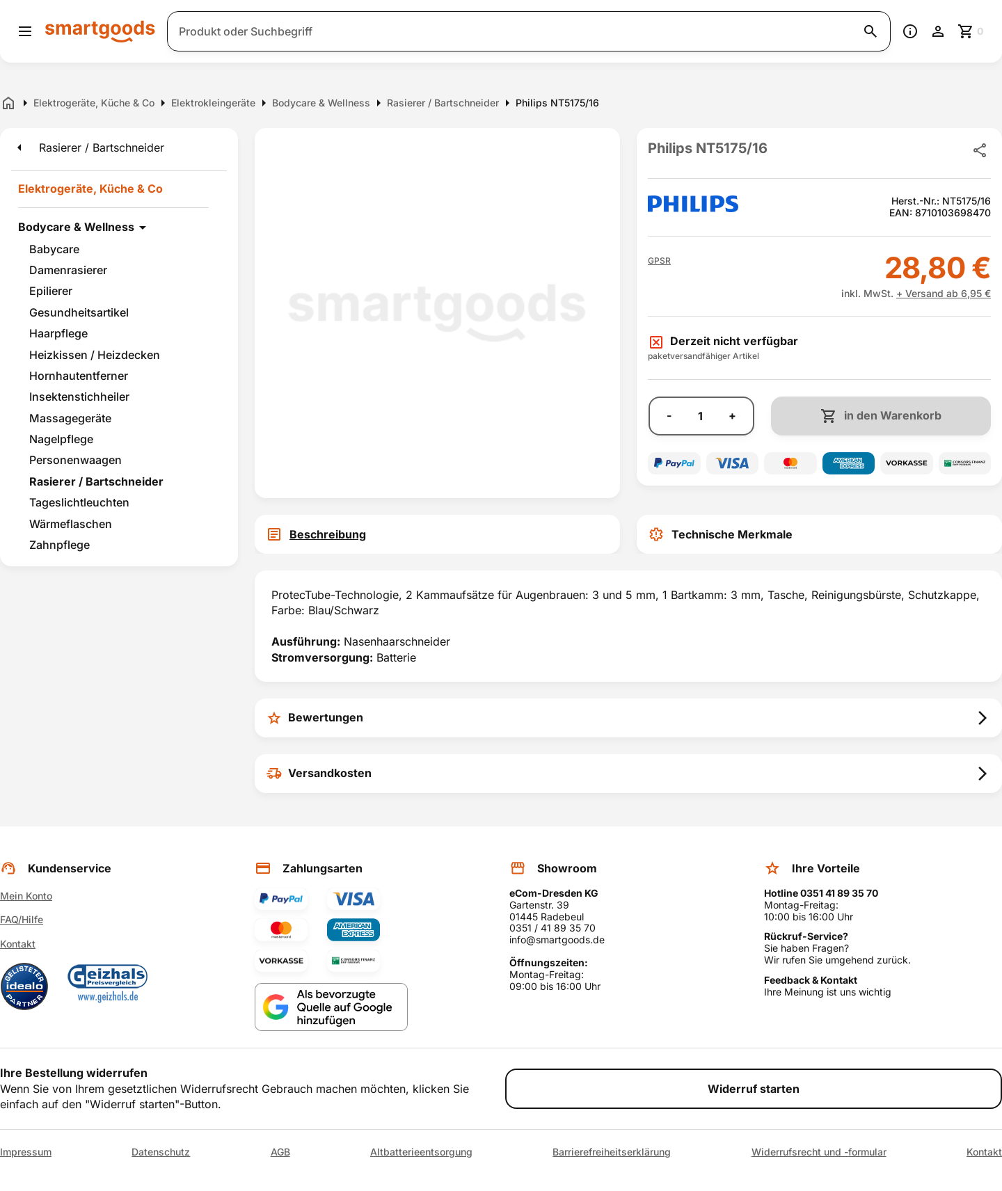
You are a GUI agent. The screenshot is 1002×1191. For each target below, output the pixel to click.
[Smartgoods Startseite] (100, 31)
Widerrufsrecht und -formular (819, 1152)
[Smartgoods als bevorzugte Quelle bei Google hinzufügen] (331, 1007)
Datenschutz (161, 1152)
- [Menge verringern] (669, 415)
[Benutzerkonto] (938, 31)
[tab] (437, 534)
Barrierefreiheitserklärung (611, 1152)
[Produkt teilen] (980, 150)
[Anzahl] (700, 416)
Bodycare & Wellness (76, 227)
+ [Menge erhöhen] (732, 415)
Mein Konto (26, 896)
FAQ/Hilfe (21, 919)
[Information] (910, 31)
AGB (280, 1152)
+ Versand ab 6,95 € (943, 293)
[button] (659, 261)
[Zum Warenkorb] (971, 31)
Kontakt (17, 944)
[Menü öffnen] (25, 31)
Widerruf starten (754, 1089)
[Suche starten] (870, 31)
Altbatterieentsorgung (421, 1152)
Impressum (25, 1152)
